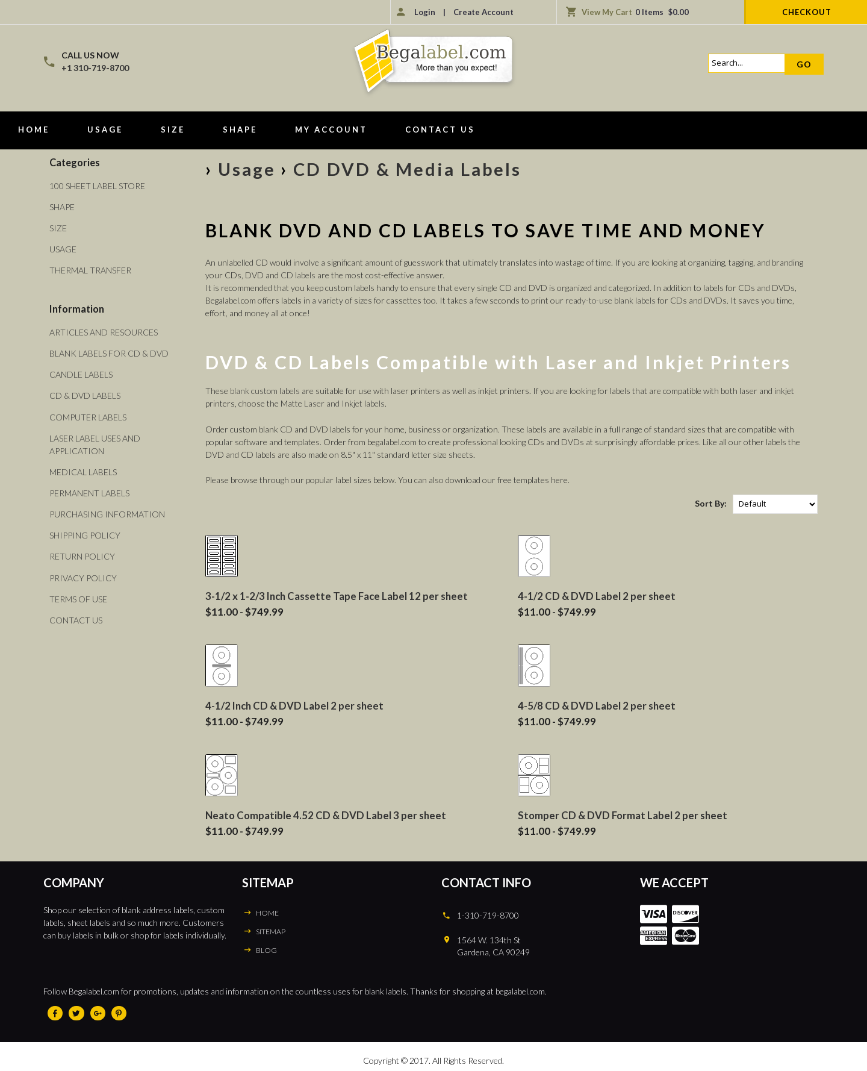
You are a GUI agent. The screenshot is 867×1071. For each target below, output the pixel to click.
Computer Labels (87, 416)
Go (804, 64)
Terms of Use (78, 597)
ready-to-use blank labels (610, 300)
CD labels (298, 275)
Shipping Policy (84, 534)
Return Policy (82, 555)
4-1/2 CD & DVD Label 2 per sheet (597, 595)
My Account (331, 129)
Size (173, 129)
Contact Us (440, 129)
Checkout (806, 12)
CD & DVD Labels (84, 395)
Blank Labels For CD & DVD (109, 353)
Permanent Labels (89, 492)
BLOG (266, 948)
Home (33, 129)
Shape (240, 129)
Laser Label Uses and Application (94, 443)
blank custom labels (265, 391)
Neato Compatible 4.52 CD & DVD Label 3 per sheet (325, 814)
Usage (105, 129)
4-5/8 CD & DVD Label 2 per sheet (597, 704)
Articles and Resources (103, 331)
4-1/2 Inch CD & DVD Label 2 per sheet (294, 704)
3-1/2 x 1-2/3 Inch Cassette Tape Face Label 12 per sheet (337, 595)
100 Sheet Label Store (97, 186)
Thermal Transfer (90, 270)
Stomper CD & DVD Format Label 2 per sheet (622, 814)
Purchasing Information (107, 513)
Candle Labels (81, 374)
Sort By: (711, 503)
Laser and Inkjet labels (344, 403)
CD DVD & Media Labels (411, 169)
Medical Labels (83, 471)
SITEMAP (270, 929)
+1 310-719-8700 (95, 68)
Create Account (483, 12)
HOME (267, 911)
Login (424, 12)
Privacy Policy (83, 576)
